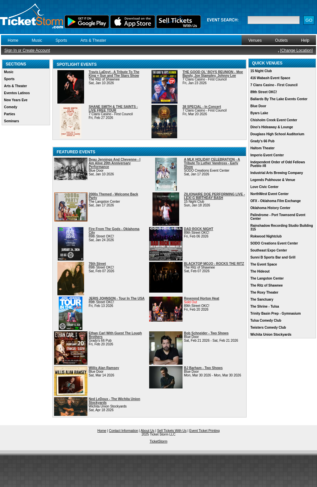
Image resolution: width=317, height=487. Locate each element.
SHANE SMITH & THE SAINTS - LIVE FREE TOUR (113, 108)
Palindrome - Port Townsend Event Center (277, 216)
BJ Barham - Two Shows (203, 368)
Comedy (10, 107)
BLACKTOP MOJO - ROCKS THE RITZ (214, 264)
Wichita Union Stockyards (270, 334)
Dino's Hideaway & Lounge (271, 127)
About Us (147, 431)
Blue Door (258, 106)
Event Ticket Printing (204, 431)
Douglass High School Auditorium (277, 134)
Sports (61, 40)
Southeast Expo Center (268, 250)
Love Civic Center (264, 187)
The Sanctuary (261, 299)
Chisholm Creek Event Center (273, 120)
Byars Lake (259, 113)
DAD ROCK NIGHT (198, 229)
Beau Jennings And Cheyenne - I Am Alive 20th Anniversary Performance (114, 163)
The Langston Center (267, 278)
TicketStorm (159, 441)
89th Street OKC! (263, 92)
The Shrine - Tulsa (264, 306)
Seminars (11, 121)
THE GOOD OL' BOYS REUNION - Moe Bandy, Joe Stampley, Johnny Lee (213, 73)
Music (37, 40)
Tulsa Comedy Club (265, 320)
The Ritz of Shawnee (266, 285)
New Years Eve (15, 100)
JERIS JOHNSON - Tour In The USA (117, 298)
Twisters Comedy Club (268, 327)
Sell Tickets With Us (172, 431)
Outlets (281, 40)
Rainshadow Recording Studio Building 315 (281, 227)
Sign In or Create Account (27, 50)
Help (305, 40)
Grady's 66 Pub (262, 141)
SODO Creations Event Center (274, 243)
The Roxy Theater (264, 292)
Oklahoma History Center (270, 208)
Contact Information (123, 431)
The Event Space (263, 264)
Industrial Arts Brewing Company (276, 173)
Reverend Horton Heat (201, 298)
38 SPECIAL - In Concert (202, 107)
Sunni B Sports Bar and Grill (272, 257)
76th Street (97, 264)
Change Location (296, 50)
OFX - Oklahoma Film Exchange (275, 201)
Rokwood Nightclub (266, 236)
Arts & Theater (93, 40)
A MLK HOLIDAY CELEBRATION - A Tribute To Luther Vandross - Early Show (212, 163)
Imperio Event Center (267, 155)
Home (13, 40)
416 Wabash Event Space (270, 78)
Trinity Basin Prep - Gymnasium (275, 313)
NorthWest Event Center (269, 194)
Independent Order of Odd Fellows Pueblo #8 (277, 164)
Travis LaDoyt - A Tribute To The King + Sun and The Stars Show (114, 73)
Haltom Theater (262, 148)
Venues (255, 40)
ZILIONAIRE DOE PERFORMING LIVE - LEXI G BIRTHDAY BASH (214, 196)
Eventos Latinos (17, 93)
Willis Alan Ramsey (104, 368)
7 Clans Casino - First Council (274, 85)
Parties (9, 114)
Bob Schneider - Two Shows (206, 333)
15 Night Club (261, 71)
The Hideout (260, 271)
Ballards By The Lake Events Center (278, 99)
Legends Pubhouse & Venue (272, 180)
